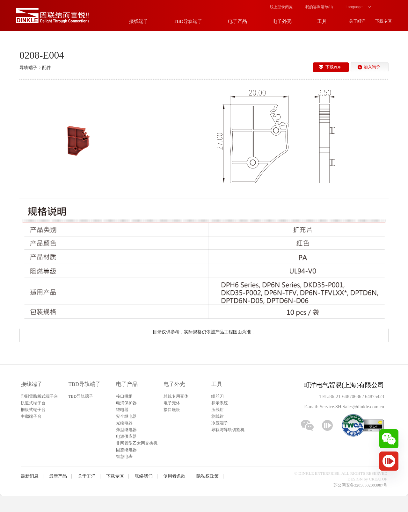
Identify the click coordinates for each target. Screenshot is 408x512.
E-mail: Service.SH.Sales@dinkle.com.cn (344, 406)
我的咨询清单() (319, 7)
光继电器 (124, 423)
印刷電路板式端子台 (39, 396)
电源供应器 (126, 436)
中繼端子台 (31, 416)
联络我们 (144, 476)
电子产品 (127, 384)
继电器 (122, 409)
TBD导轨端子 (84, 384)
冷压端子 (219, 423)
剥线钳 (217, 416)
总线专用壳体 (176, 396)
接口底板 (172, 409)
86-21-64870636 (345, 396)
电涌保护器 (126, 403)
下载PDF (333, 67)
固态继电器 (126, 449)
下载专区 (115, 476)
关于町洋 (87, 476)
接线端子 (31, 384)
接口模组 (124, 396)
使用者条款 (174, 476)
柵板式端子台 (33, 409)
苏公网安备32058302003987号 (360, 485)
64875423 (374, 396)
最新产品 (58, 476)
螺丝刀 (217, 396)
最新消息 (30, 476)
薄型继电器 (126, 429)
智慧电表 (124, 456)
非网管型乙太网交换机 (136, 443)
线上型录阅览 (281, 7)
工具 (216, 384)
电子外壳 (174, 384)
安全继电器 (126, 416)
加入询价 (372, 67)
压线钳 (217, 409)
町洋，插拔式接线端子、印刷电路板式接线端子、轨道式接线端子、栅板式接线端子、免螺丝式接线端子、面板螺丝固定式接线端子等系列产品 (52, 16)
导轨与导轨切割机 (227, 429)
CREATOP (378, 479)
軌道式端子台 (33, 403)
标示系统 (219, 403)
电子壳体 (172, 403)
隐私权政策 (207, 476)
